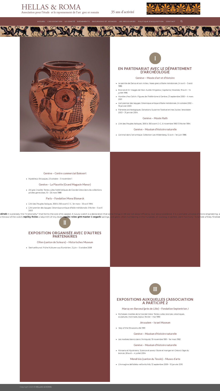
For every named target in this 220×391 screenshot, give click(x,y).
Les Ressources (127, 21)
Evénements (83, 21)
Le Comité (70, 21)
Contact (170, 21)
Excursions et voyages (104, 21)
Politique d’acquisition (150, 21)
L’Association (55, 21)
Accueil (41, 21)
